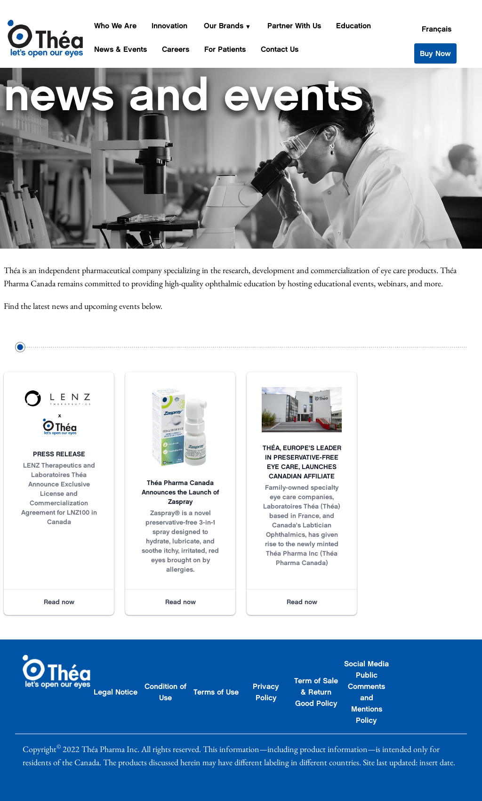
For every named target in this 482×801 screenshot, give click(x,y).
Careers (175, 49)
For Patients (225, 49)
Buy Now (435, 53)
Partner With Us (294, 25)
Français (436, 28)
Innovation (169, 25)
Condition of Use (165, 692)
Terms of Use (216, 692)
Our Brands (223, 25)
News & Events (120, 49)
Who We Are (115, 25)
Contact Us (279, 49)
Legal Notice (115, 692)
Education (353, 25)
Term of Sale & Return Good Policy (316, 692)
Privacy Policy (266, 692)
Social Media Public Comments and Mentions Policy (366, 692)
